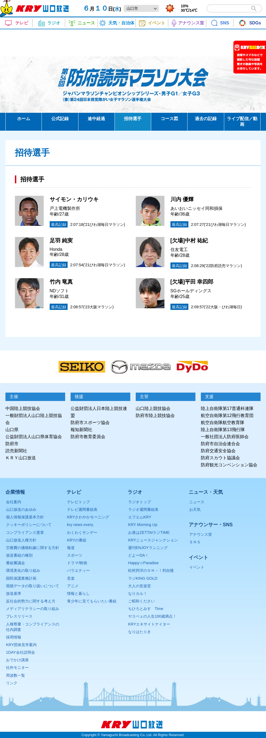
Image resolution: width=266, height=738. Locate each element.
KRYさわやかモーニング (88, 517)
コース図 (169, 118)
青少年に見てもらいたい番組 (91, 601)
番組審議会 (15, 563)
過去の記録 (206, 118)
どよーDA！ (138, 555)
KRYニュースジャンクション (153, 540)
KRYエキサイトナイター (149, 624)
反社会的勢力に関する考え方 (30, 601)
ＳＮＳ (195, 542)
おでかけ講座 (17, 660)
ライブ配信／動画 (242, 121)
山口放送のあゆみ (21, 509)
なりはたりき (139, 632)
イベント (196, 567)
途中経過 (96, 118)
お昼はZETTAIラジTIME (149, 532)
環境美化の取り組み (23, 570)
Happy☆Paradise (143, 563)
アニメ (72, 586)
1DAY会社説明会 (20, 652)
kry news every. (80, 524)
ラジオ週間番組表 (143, 509)
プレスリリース (19, 616)
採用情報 (13, 637)
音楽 (71, 578)
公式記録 (60, 118)
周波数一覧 (15, 675)
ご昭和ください (141, 601)
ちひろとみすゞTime (145, 609)
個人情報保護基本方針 (25, 517)
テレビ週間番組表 (82, 509)
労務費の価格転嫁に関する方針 (32, 548)
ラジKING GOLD (142, 578)
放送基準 (13, 593)
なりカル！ (137, 593)
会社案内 (13, 502)
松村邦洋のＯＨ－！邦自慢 (151, 570)
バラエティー (78, 570)
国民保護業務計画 (21, 578)
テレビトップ (78, 502)
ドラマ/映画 (77, 563)
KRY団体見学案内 (21, 645)
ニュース (196, 502)
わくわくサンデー (82, 532)
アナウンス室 (200, 534)
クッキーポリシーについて (29, 524)
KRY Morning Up (142, 524)
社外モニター (17, 667)
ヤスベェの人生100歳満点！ (152, 616)
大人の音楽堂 (139, 586)
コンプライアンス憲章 (25, 532)
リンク (11, 683)
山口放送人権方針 (21, 540)
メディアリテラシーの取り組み (32, 609)
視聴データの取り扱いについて (32, 586)
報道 (71, 548)
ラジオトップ (139, 502)
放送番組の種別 (19, 555)
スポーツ (74, 555)
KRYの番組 (76, 540)
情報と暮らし (78, 593)
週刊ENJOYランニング (148, 548)
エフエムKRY (139, 517)
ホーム (23, 118)
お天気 (195, 509)
